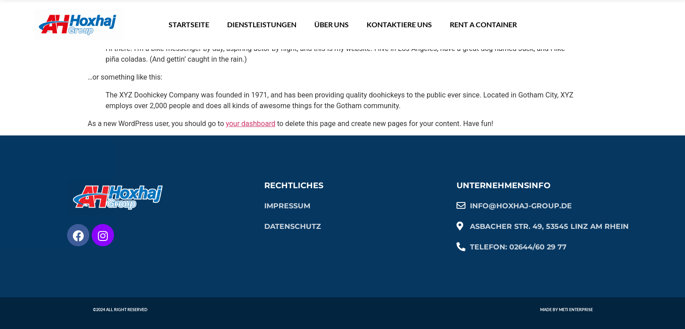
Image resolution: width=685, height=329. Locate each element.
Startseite (189, 24)
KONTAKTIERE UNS (399, 24)
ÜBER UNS (331, 24)
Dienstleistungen (261, 24)
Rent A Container (483, 24)
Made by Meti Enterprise (566, 309)
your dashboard (250, 123)
